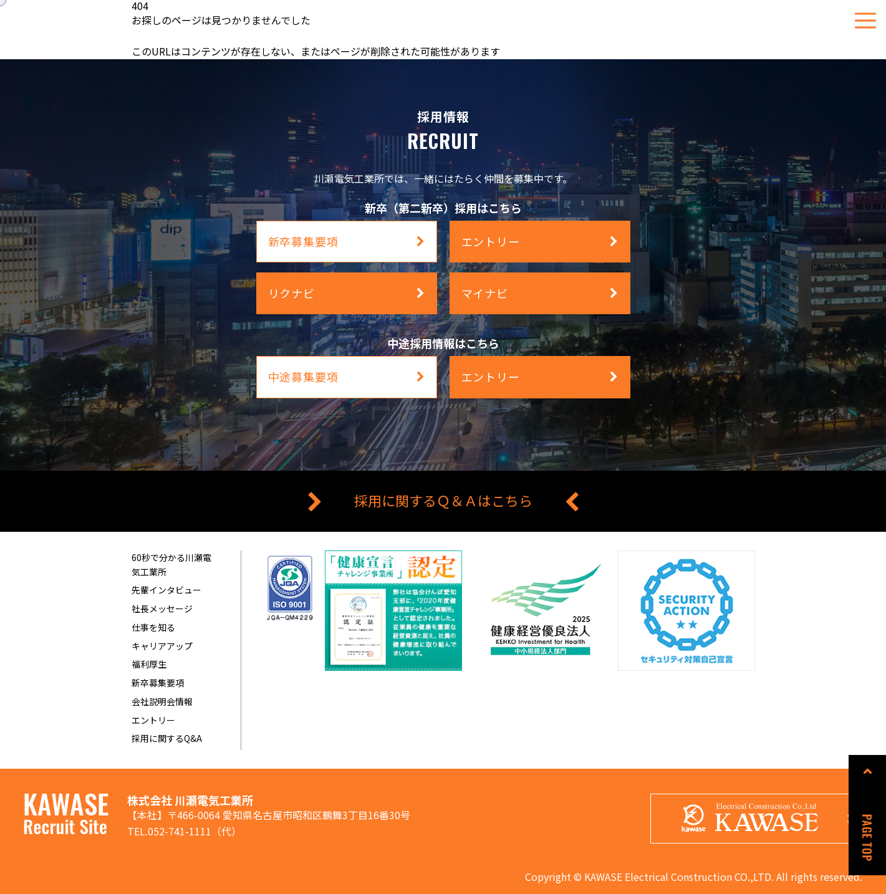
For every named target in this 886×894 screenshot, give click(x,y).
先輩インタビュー (166, 590)
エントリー (153, 720)
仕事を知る (153, 627)
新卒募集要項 (158, 682)
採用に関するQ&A (167, 738)
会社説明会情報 (162, 701)
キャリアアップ (162, 646)
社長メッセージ (162, 608)
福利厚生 (149, 664)
